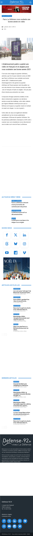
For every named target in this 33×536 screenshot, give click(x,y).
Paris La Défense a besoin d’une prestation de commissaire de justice (20, 204)
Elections (16, 314)
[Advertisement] (16, 171)
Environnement (16, 210)
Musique (16, 324)
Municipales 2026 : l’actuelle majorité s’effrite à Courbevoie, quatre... (22, 404)
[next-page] (6, 334)
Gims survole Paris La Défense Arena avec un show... (20, 328)
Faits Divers (17, 305)
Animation (16, 381)
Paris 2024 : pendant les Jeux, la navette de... (21, 300)
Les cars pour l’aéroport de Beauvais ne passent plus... (22, 291)
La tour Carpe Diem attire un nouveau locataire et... (21, 413)
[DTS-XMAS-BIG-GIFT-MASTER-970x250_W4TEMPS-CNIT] (16, 9)
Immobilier (16, 410)
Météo (13, 218)
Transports (17, 288)
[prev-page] (3, 334)
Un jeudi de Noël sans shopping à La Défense (20, 384)
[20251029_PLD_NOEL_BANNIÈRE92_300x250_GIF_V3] (16, 268)
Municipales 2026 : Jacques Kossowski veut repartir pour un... (21, 318)
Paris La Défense (7, 16)
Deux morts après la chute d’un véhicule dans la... (22, 308)
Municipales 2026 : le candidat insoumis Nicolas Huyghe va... (22, 394)
